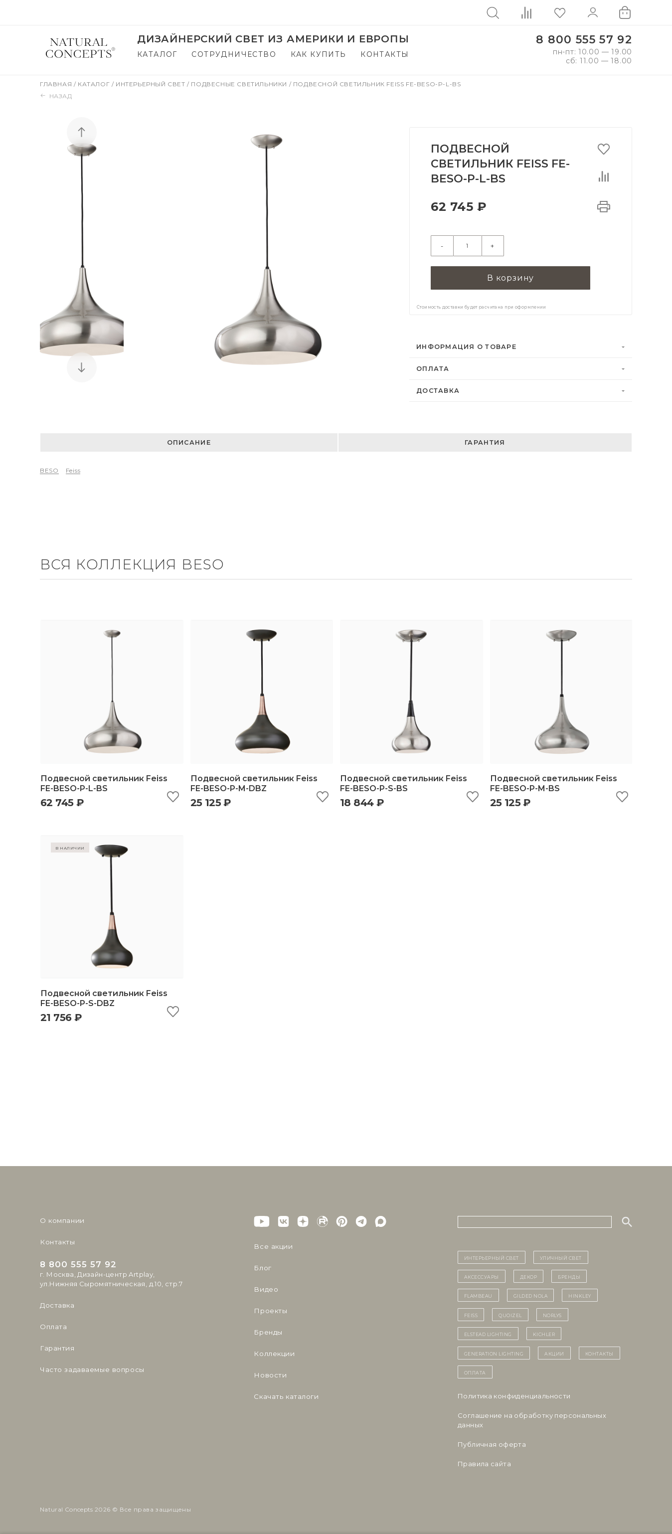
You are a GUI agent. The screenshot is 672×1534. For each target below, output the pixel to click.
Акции (554, 1352)
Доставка (438, 389)
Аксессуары (481, 1275)
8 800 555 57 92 (584, 39)
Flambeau (478, 1295)
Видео (265, 1288)
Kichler (544, 1333)
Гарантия (485, 441)
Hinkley (579, 1295)
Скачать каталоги (285, 1395)
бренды (569, 1275)
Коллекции (273, 1353)
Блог (262, 1267)
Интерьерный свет (151, 84)
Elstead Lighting (488, 1333)
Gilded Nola (530, 1295)
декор (528, 1275)
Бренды (267, 1331)
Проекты (270, 1310)
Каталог (157, 54)
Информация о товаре (466, 345)
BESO (49, 470)
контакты (599, 1352)
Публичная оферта (492, 1443)
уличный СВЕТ (561, 1256)
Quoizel (510, 1314)
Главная (57, 84)
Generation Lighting (494, 1352)
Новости (269, 1374)
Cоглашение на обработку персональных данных (532, 1419)
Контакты (384, 54)
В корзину (510, 276)
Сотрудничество (233, 54)
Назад (56, 96)
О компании (61, 1219)
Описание (189, 441)
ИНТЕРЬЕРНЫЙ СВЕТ (491, 1256)
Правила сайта (484, 1463)
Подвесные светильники (240, 84)
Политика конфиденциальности (514, 1395)
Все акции (272, 1245)
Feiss (73, 470)
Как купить (318, 54)
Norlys (552, 1314)
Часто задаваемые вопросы (90, 1368)
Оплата (433, 367)
